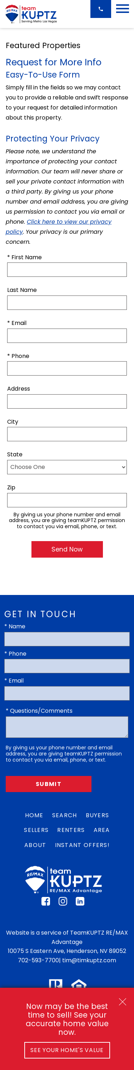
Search (64, 815)
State (15, 454)
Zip (11, 487)
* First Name (24, 257)
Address (18, 389)
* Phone (18, 356)
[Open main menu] (122, 8)
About (35, 845)
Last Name (22, 290)
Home (34, 815)
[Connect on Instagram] (63, 903)
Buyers (97, 815)
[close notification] (122, 999)
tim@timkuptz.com (89, 960)
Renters (71, 830)
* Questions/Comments (39, 711)
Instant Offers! (82, 845)
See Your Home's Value (67, 1050)
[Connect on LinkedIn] (80, 903)
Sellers (36, 830)
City (12, 422)
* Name (14, 626)
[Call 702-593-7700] (100, 9)
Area (102, 830)
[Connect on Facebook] (45, 903)
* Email (16, 323)
